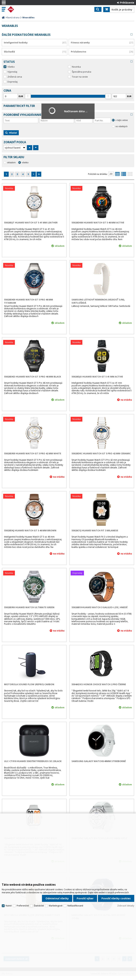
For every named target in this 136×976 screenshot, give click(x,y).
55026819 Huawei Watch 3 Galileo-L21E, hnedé (100, 607)
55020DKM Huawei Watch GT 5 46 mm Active (98, 222)
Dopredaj (12, 81)
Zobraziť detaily (125, 905)
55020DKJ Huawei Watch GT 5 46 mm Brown (30, 530)
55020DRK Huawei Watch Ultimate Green (29, 607)
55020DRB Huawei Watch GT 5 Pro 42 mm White (32, 453)
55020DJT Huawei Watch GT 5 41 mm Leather (31, 222)
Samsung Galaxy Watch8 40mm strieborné (99, 761)
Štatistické (39, 905)
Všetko (11, 66)
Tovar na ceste (80, 76)
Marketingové (56, 905)
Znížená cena (14, 76)
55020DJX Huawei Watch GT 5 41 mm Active (97, 376)
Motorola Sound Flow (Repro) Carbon (29, 684)
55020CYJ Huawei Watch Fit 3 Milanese (95, 530)
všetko (25, 162)
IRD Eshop (18, 9)
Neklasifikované (75, 905)
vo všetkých (121, 126)
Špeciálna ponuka (81, 71)
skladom (11, 162)
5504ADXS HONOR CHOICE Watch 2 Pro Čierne (99, 684)
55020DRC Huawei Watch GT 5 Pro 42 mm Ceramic (101, 453)
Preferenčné (23, 905)
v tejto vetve (121, 120)
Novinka (76, 66)
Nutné (9, 905)
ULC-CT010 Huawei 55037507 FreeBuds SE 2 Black (32, 761)
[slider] (28, 96)
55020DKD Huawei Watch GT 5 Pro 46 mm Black (32, 376)
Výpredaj (12, 71)
